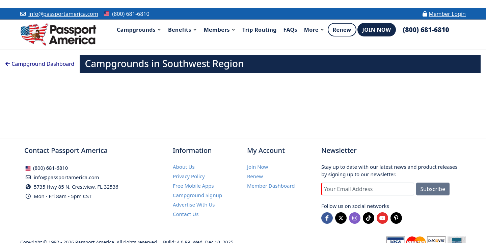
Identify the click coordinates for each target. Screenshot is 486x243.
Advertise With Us (194, 204)
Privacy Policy (189, 176)
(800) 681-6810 (46, 167)
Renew (255, 176)
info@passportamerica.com (63, 13)
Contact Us (185, 214)
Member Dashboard (271, 185)
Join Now (257, 166)
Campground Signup (197, 195)
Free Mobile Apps (193, 185)
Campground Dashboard (39, 64)
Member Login (447, 13)
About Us (184, 166)
